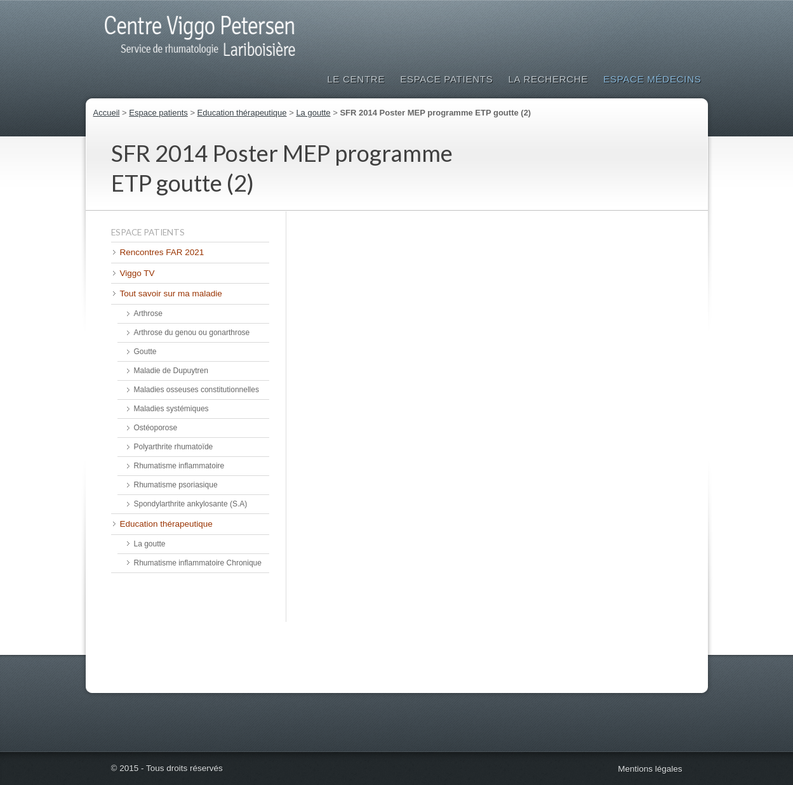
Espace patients (446, 79)
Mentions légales (650, 769)
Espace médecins (652, 79)
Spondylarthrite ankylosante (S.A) (191, 503)
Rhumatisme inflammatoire (179, 465)
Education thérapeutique (242, 112)
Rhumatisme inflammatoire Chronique (198, 562)
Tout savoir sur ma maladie (171, 293)
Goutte (145, 351)
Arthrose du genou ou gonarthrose (192, 332)
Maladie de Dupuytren (171, 370)
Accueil (106, 112)
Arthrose (148, 313)
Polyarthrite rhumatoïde (173, 446)
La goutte (313, 112)
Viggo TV (137, 273)
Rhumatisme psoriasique (176, 484)
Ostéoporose (156, 427)
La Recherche (548, 79)
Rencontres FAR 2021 (162, 252)
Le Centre (356, 79)
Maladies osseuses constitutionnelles (196, 389)
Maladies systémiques (171, 408)
